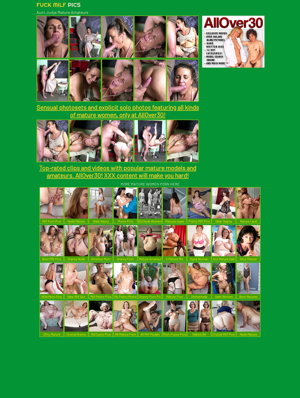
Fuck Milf (58, 4)
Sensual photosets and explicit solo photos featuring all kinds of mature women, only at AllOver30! (117, 110)
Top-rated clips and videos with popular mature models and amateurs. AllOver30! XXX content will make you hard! (117, 171)
